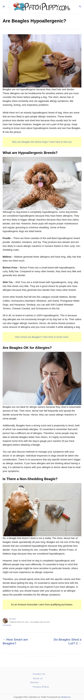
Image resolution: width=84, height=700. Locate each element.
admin (14, 619)
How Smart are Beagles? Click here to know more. (42, 337)
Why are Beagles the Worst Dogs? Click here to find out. (42, 142)
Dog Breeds (7, 625)
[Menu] (3, 7)
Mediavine (66, 697)
